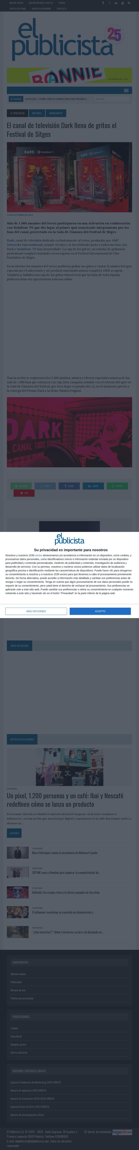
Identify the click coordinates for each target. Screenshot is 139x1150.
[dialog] (69, 575)
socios (38, 555)
